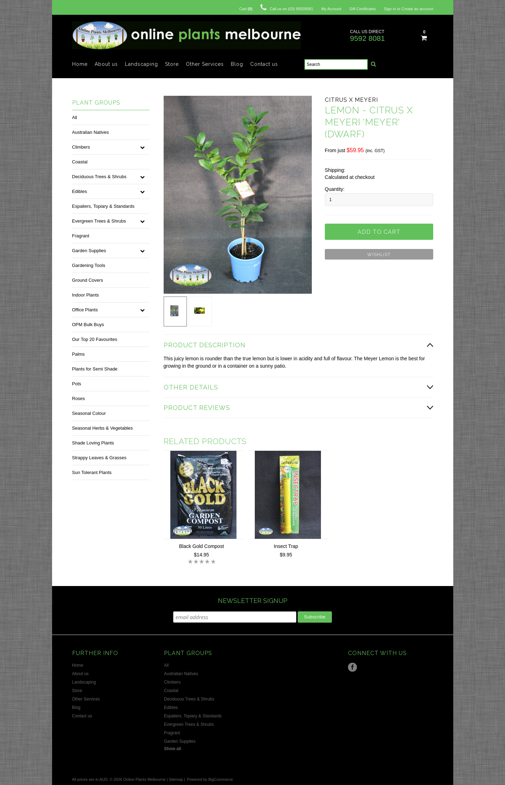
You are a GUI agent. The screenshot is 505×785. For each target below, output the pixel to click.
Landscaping (141, 64)
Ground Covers (87, 280)
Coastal (80, 161)
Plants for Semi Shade (95, 369)
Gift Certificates (362, 9)
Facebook (352, 667)
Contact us (264, 64)
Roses (78, 398)
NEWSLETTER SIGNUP (253, 600)
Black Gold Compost (201, 546)
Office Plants (85, 309)
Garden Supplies (89, 250)
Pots (76, 383)
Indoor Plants (85, 295)
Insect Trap (286, 546)
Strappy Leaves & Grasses (99, 457)
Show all (172, 748)
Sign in (390, 9)
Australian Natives (90, 132)
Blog (237, 64)
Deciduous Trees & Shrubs (99, 176)
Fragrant (80, 235)
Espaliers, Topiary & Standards (103, 206)
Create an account (417, 9)
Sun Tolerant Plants (92, 472)
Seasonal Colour (89, 413)
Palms (78, 354)
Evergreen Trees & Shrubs (99, 221)
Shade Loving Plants (93, 443)
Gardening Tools (88, 265)
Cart (245, 8)
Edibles (79, 191)
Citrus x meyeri (351, 99)
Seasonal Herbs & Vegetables (102, 428)
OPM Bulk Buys (88, 324)
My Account (331, 9)
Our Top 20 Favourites (94, 339)
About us (106, 64)
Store (172, 64)
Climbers (81, 147)
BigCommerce (220, 779)
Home (80, 64)
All (74, 117)
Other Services (205, 64)
